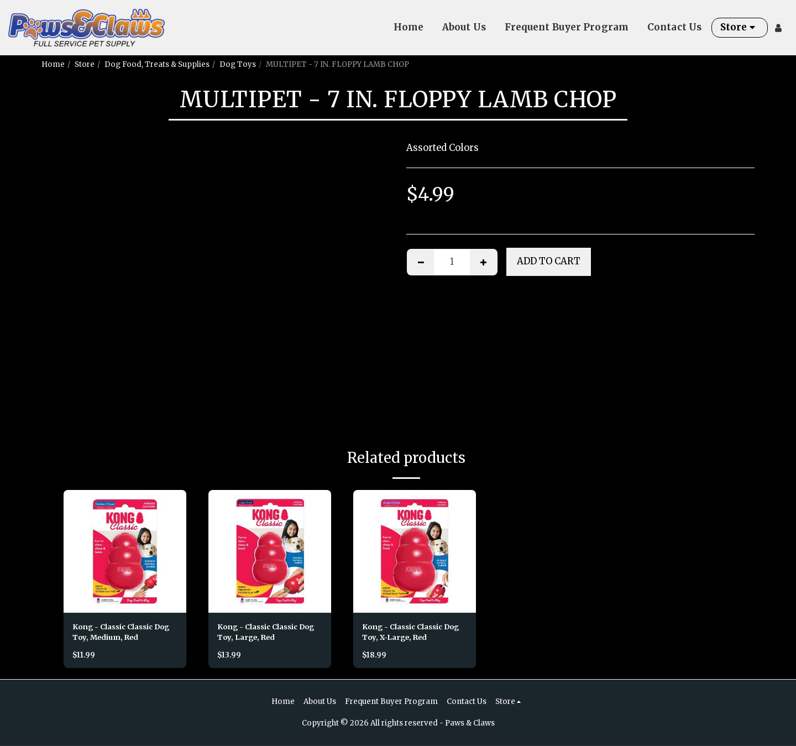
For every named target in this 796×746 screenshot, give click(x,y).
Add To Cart (548, 261)
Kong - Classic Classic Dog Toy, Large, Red (268, 632)
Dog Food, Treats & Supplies (157, 64)
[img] (125, 551)
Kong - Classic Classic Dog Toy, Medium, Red (123, 632)
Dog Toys (237, 64)
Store (85, 64)
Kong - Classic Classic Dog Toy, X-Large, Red (413, 632)
